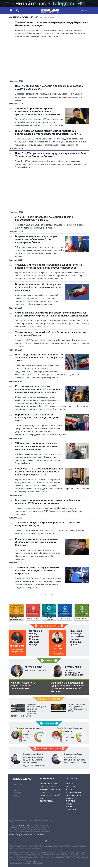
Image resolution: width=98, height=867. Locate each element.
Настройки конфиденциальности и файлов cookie (26, 835)
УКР (82, 10)
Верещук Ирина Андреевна (29, 728)
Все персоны (46, 801)
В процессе (26, 731)
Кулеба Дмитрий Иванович (69, 728)
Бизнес (69, 784)
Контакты (18, 793)
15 (52, 595)
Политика (71, 801)
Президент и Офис (49, 784)
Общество (71, 798)
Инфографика (49, 699)
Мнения (49, 661)
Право (69, 804)
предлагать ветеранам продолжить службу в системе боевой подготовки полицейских (34, 760)
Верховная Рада (48, 787)
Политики (49, 723)
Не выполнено (28, 737)
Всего (24, 740)
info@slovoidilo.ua (49, 841)
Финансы (70, 807)
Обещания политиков (49, 749)
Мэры (42, 798)
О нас (16, 790)
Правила (17, 796)
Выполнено (26, 734)
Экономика (72, 810)
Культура (70, 787)
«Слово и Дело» (24, 825)
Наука (69, 789)
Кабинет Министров (50, 789)
